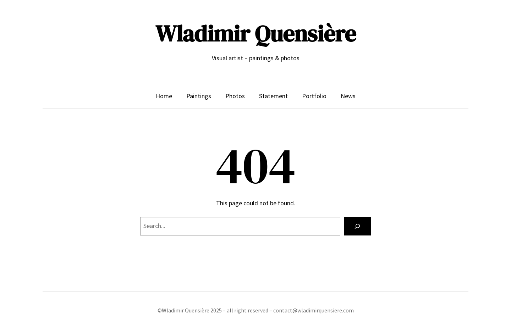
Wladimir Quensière (255, 33)
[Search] (357, 226)
